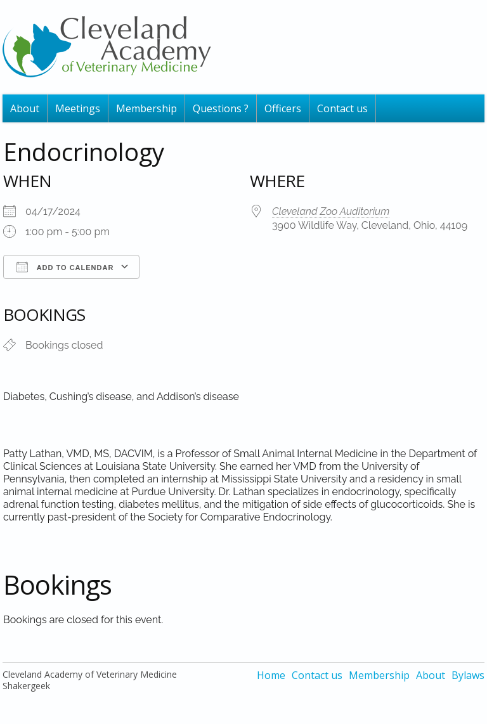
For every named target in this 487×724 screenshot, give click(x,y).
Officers (282, 108)
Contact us (342, 108)
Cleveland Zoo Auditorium (330, 211)
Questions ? (221, 108)
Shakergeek (26, 686)
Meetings (77, 108)
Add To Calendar (65, 267)
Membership (146, 108)
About (24, 108)
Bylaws (467, 675)
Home (271, 675)
